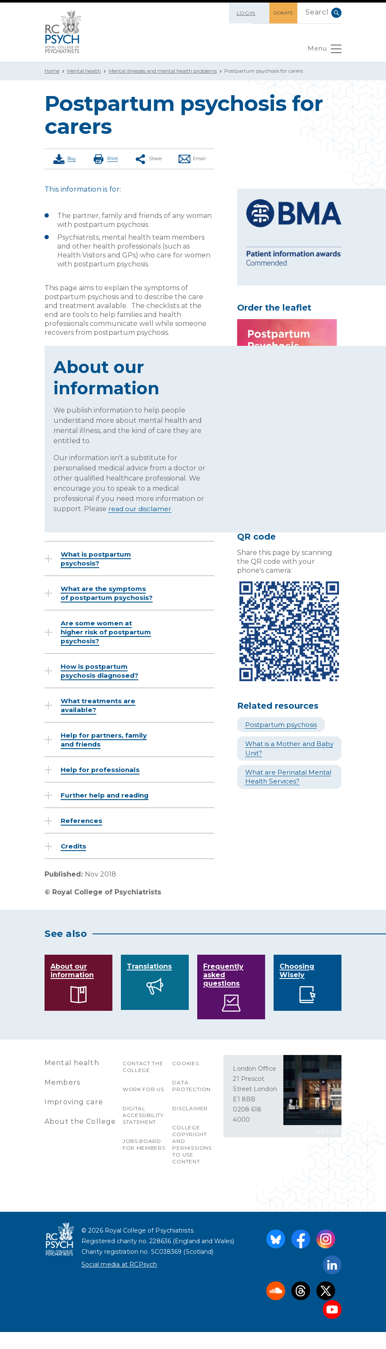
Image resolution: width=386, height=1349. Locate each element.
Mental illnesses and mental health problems (163, 71)
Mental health (84, 71)
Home (52, 71)
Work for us (144, 1106)
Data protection (191, 1102)
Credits (75, 863)
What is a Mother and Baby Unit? (282, 748)
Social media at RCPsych (119, 1281)
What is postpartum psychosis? (98, 557)
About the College (80, 1138)
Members (62, 1099)
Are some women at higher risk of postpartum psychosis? (104, 640)
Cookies (185, 1080)
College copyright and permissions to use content (192, 1161)
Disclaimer (190, 1125)
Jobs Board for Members (144, 1161)
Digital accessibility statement (143, 1132)
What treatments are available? (100, 713)
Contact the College (143, 1083)
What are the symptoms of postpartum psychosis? (106, 597)
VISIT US (326, 1148)
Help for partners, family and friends (106, 747)
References (82, 838)
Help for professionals (102, 778)
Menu (323, 51)
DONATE (279, 13)
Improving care (74, 1119)
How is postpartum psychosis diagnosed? (102, 678)
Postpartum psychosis (283, 725)
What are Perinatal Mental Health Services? (287, 776)
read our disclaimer (140, 508)
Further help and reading (92, 807)
